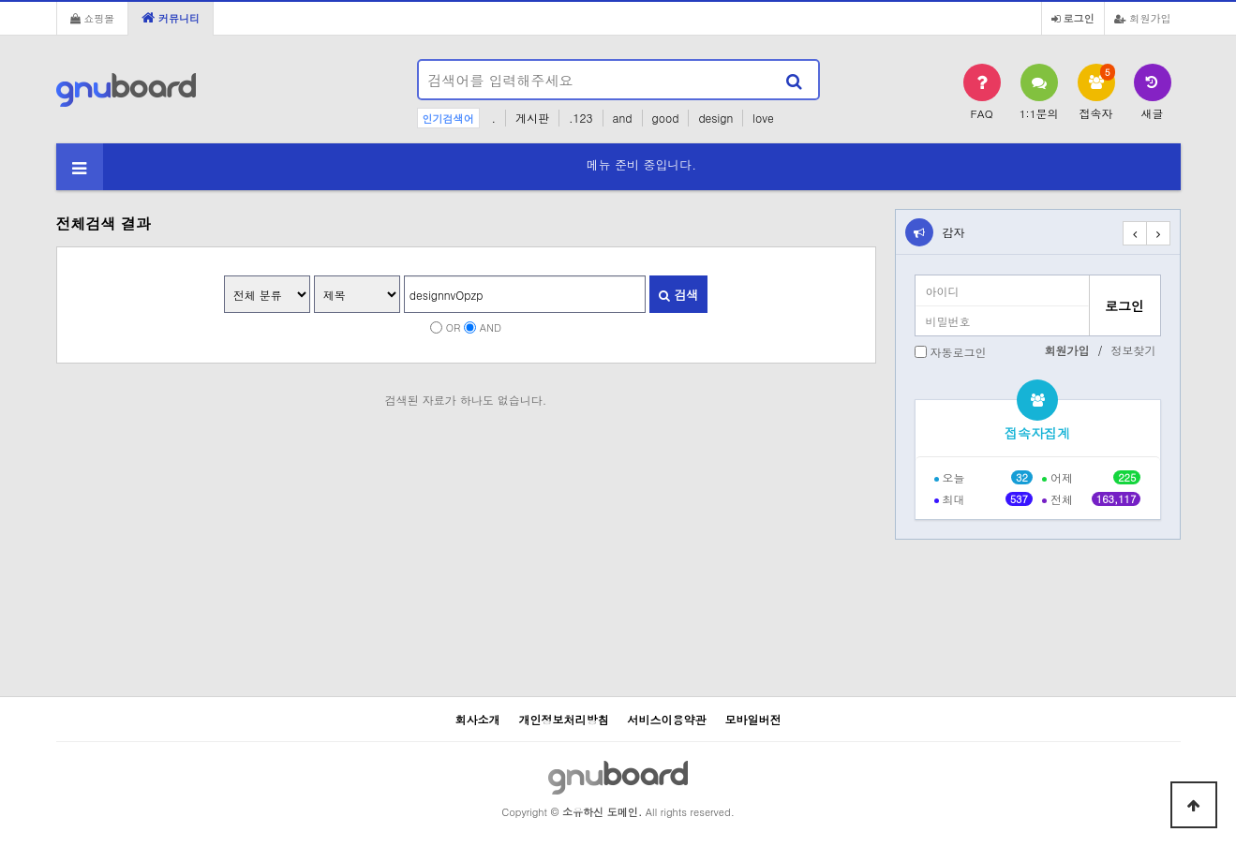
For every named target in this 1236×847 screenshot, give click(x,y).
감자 (954, 232)
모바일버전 (753, 719)
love (762, 118)
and (623, 118)
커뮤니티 (170, 17)
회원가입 (1142, 17)
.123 (581, 118)
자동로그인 (959, 352)
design (715, 118)
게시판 (532, 118)
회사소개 (476, 719)
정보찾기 (1133, 350)
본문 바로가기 (0, 0)
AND (490, 326)
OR (453, 326)
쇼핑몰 (92, 17)
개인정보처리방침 (563, 719)
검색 (678, 295)
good (665, 118)
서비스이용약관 (667, 719)
